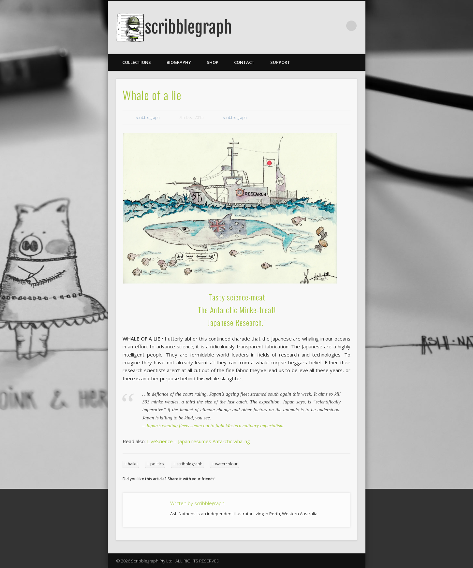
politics (157, 464)
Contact (244, 62)
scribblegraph (148, 117)
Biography (179, 62)
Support (280, 62)
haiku (133, 464)
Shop (212, 62)
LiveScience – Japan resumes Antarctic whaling (198, 441)
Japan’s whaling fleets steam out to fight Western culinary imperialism (214, 425)
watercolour (226, 464)
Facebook (338, 26)
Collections (136, 62)
